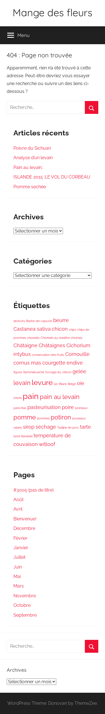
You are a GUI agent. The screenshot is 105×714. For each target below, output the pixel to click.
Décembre (24, 528)
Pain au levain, (28, 167)
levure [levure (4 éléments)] (42, 382)
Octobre (22, 605)
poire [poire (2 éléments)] (68, 407)
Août (18, 499)
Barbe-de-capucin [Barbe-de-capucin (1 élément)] (39, 321)
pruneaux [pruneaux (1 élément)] (79, 418)
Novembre (24, 595)
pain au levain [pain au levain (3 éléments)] (60, 396)
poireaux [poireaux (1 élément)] (81, 408)
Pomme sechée (29, 186)
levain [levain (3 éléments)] (22, 382)
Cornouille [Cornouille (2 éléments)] (77, 354)
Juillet (19, 557)
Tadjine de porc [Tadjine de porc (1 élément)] (68, 427)
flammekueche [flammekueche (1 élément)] (33, 372)
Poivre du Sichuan (32, 148)
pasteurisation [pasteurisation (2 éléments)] (44, 407)
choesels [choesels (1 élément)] (33, 337)
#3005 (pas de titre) (33, 490)
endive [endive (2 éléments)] (75, 363)
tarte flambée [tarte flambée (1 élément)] (22, 436)
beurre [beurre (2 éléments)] (61, 320)
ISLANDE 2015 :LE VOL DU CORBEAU (51, 177)
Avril (17, 509)
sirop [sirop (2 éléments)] (28, 427)
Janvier (20, 547)
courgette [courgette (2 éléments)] (54, 363)
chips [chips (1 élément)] (72, 329)
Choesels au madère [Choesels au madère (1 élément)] (55, 337)
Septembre (25, 615)
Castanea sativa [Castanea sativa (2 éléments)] (32, 329)
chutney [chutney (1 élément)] (76, 337)
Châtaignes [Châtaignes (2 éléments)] (52, 345)
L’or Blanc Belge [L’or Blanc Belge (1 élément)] (65, 384)
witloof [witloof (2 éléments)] (47, 444)
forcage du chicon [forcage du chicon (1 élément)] (58, 372)
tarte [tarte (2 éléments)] (85, 427)
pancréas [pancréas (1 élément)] (19, 408)
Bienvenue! (24, 519)
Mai (17, 576)
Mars (18, 586)
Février (20, 538)
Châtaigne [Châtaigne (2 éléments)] (25, 345)
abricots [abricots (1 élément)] (19, 321)
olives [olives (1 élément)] (17, 398)
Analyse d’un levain (33, 157)
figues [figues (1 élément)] (17, 372)
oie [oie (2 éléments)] (80, 383)
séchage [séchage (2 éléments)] (46, 427)
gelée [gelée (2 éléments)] (79, 371)
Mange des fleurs (52, 12)
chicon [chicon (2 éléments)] (60, 329)
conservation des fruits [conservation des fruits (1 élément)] (48, 354)
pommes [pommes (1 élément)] (43, 418)
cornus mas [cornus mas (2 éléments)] (27, 363)
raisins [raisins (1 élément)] (17, 427)
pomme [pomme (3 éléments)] (24, 417)
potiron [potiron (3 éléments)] (61, 417)
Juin (17, 567)
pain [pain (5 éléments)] (31, 396)
